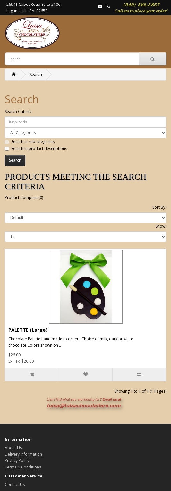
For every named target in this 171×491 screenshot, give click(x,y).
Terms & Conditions (23, 467)
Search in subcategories (30, 141)
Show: (161, 226)
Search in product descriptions (36, 148)
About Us (13, 447)
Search (36, 74)
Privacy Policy (17, 460)
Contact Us (15, 484)
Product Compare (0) (24, 197)
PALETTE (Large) (27, 329)
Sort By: (159, 207)
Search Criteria (18, 111)
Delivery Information (23, 454)
